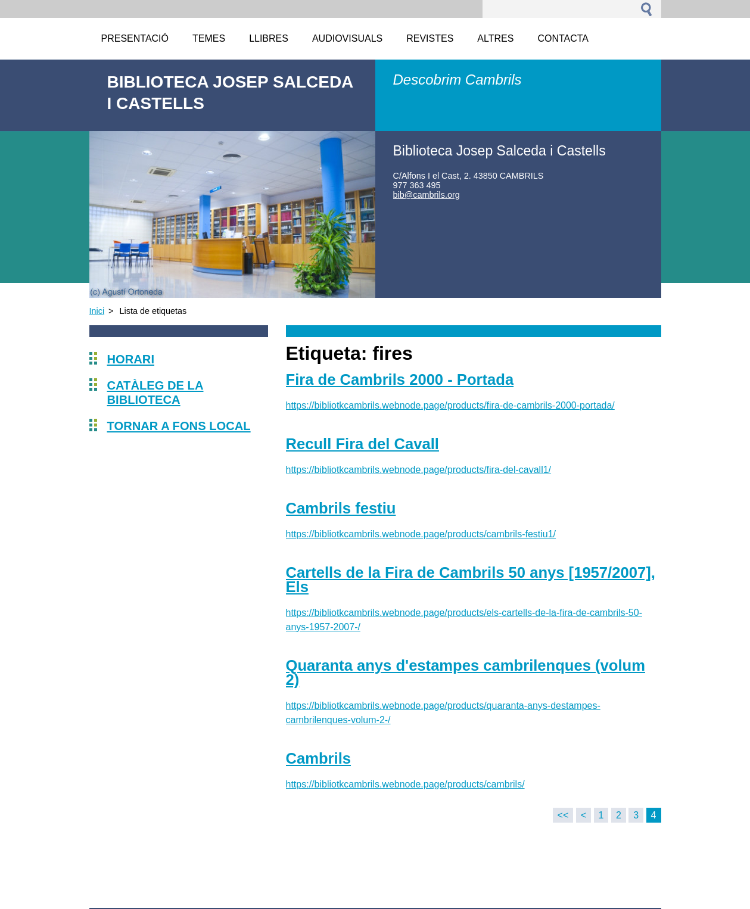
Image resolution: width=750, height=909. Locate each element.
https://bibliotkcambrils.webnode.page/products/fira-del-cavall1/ (419, 470)
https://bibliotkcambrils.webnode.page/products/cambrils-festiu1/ (421, 534)
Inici (97, 311)
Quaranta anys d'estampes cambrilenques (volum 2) (465, 672)
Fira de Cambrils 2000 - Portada (400, 379)
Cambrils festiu (341, 508)
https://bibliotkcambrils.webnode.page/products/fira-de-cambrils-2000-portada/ (450, 405)
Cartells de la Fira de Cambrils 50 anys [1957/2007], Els (470, 579)
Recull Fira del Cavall (362, 443)
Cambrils (318, 758)
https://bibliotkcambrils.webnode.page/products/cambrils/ (405, 784)
